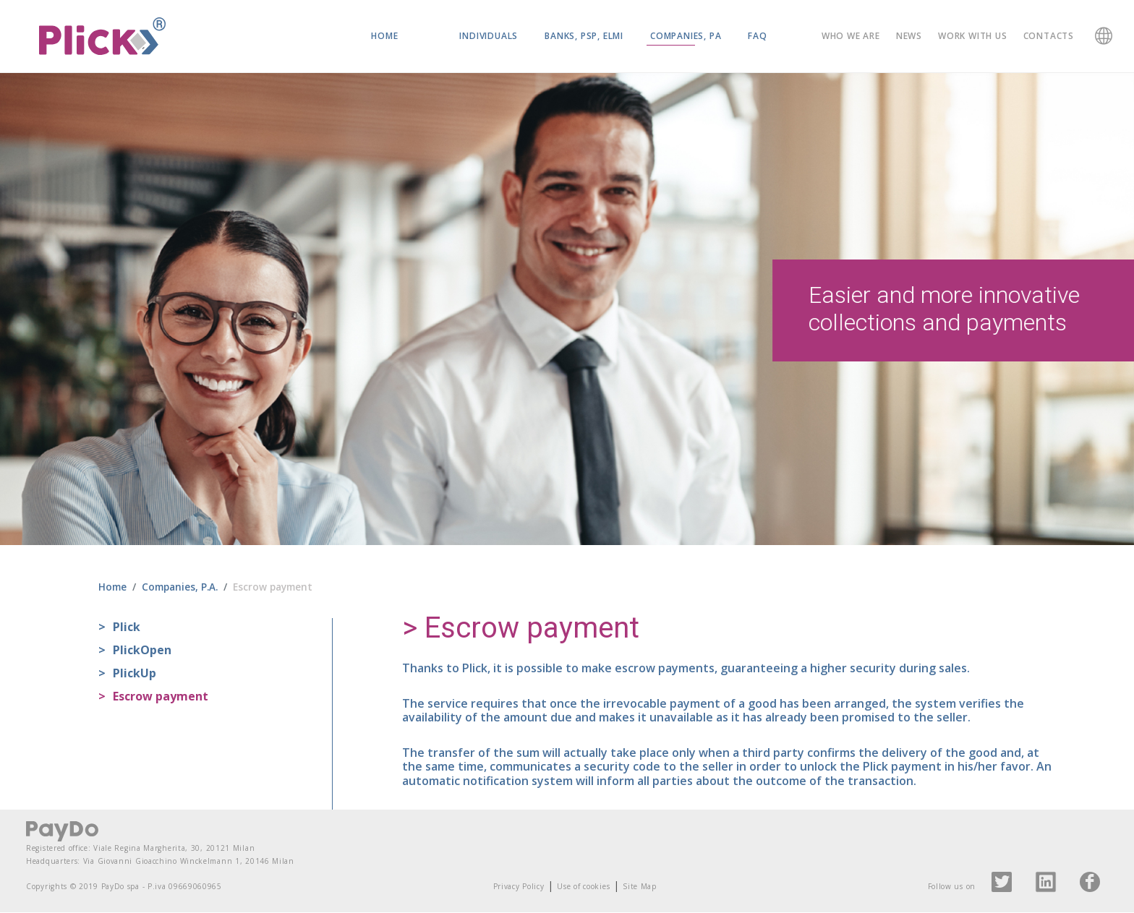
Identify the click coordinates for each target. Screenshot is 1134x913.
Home (384, 36)
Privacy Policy (519, 887)
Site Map (640, 887)
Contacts (1048, 36)
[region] (567, 310)
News (909, 36)
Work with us (972, 36)
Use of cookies (583, 887)
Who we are (851, 36)
